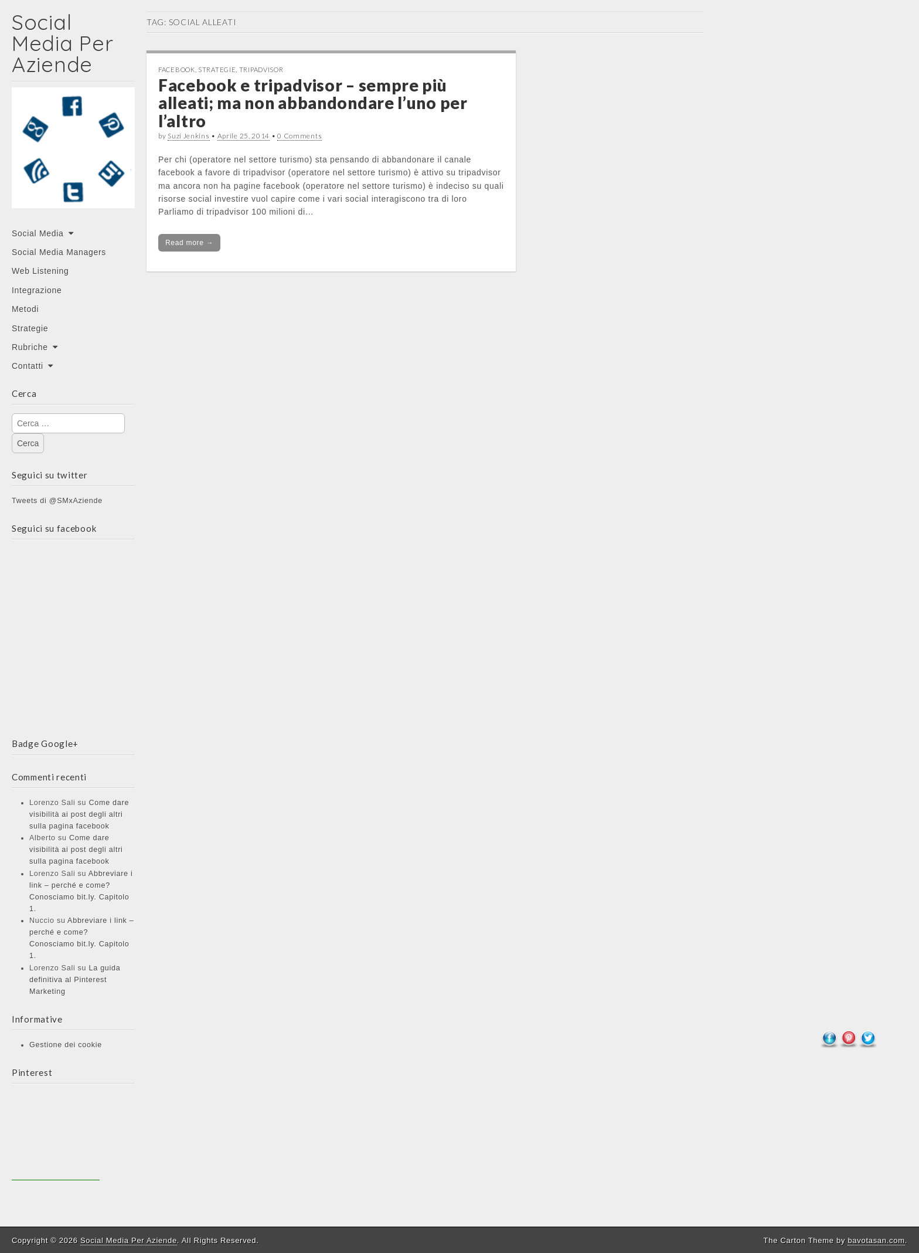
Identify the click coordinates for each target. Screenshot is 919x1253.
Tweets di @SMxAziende (57, 501)
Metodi (25, 309)
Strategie (30, 328)
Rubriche (30, 347)
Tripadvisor (261, 69)
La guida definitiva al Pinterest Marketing (74, 980)
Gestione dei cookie (65, 1045)
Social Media (38, 233)
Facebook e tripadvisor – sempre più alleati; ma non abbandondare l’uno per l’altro (313, 103)
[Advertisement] (56, 1136)
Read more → (189, 243)
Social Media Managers (59, 252)
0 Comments (299, 135)
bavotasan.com (875, 1240)
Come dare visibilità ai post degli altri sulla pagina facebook (79, 814)
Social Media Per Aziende (62, 43)
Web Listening (40, 271)
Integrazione (37, 290)
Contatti (27, 366)
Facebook (176, 69)
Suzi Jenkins (188, 135)
